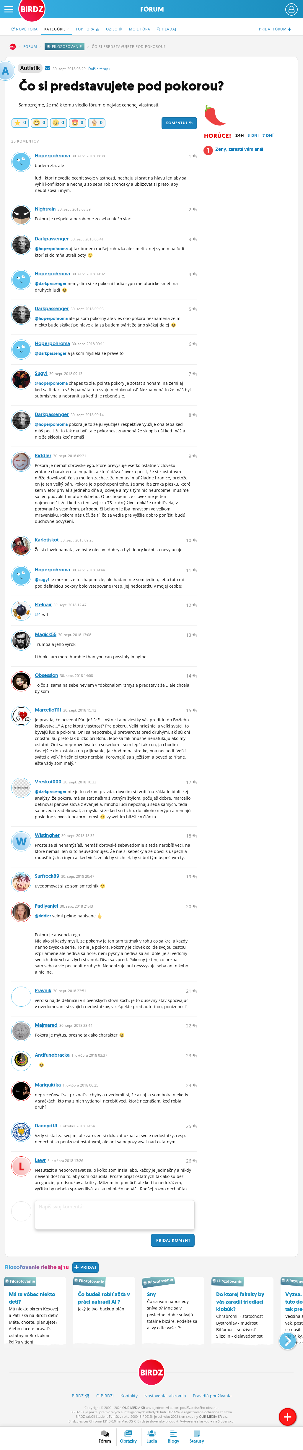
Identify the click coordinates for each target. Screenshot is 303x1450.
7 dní (268, 135)
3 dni (253, 135)
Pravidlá (212, 1396)
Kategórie (56, 29)
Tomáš (114, 1416)
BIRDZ (12, 46)
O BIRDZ (105, 1396)
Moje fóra (139, 29)
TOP (88, 29)
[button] (283, 1338)
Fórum (152, 9)
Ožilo (114, 29)
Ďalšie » (99, 68)
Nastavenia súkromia (165, 1396)
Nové (24, 29)
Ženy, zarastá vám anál (239, 149)
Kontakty (129, 1396)
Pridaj (172, 1240)
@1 (38, 614)
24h (239, 135)
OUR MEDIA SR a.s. (136, 1407)
